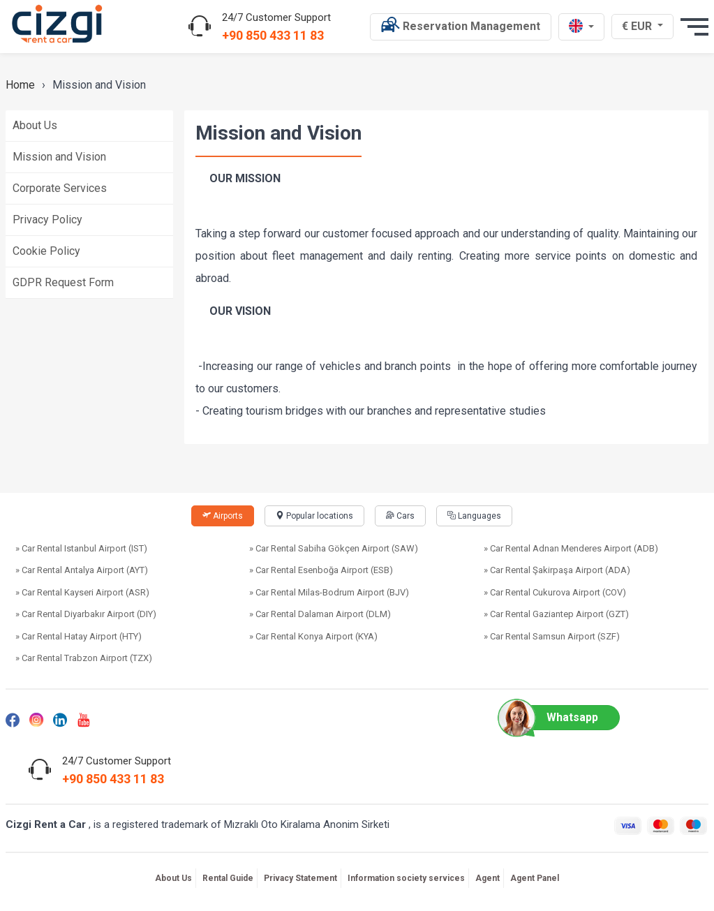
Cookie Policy (46, 251)
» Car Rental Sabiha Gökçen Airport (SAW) (333, 548)
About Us (35, 125)
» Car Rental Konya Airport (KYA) (313, 636)
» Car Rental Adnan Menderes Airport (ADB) (571, 548)
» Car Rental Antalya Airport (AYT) (81, 570)
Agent (487, 878)
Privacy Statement (300, 878)
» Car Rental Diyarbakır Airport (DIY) (85, 614)
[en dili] (581, 26)
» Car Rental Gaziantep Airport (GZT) (556, 614)
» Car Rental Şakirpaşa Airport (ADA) (557, 570)
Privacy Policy (47, 219)
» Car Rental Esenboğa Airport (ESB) (321, 570)
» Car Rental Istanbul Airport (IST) (81, 548)
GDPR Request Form (63, 282)
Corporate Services (60, 188)
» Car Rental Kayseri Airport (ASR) (82, 592)
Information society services (406, 878)
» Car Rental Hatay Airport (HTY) (78, 636)
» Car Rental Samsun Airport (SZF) (552, 636)
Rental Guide (227, 878)
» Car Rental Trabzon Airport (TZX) (83, 658)
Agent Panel (534, 878)
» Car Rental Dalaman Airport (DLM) (320, 614)
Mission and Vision (59, 156)
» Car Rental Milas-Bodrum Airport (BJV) (329, 592)
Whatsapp (554, 717)
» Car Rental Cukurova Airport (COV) (555, 592)
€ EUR (644, 26)
